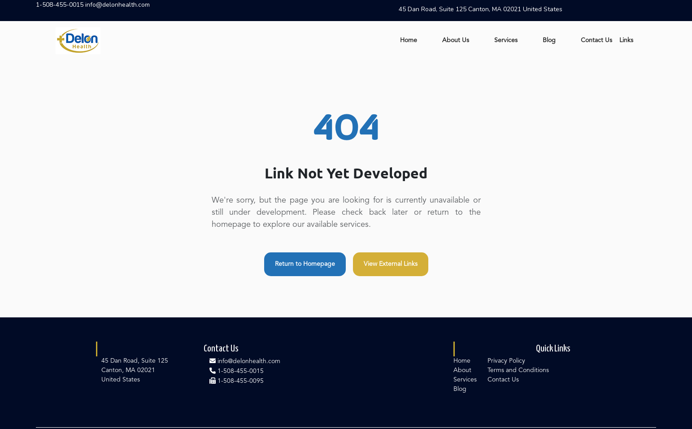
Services (506, 40)
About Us (455, 40)
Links (626, 40)
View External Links (391, 264)
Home (408, 40)
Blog (549, 40)
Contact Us (596, 40)
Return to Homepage (305, 264)
